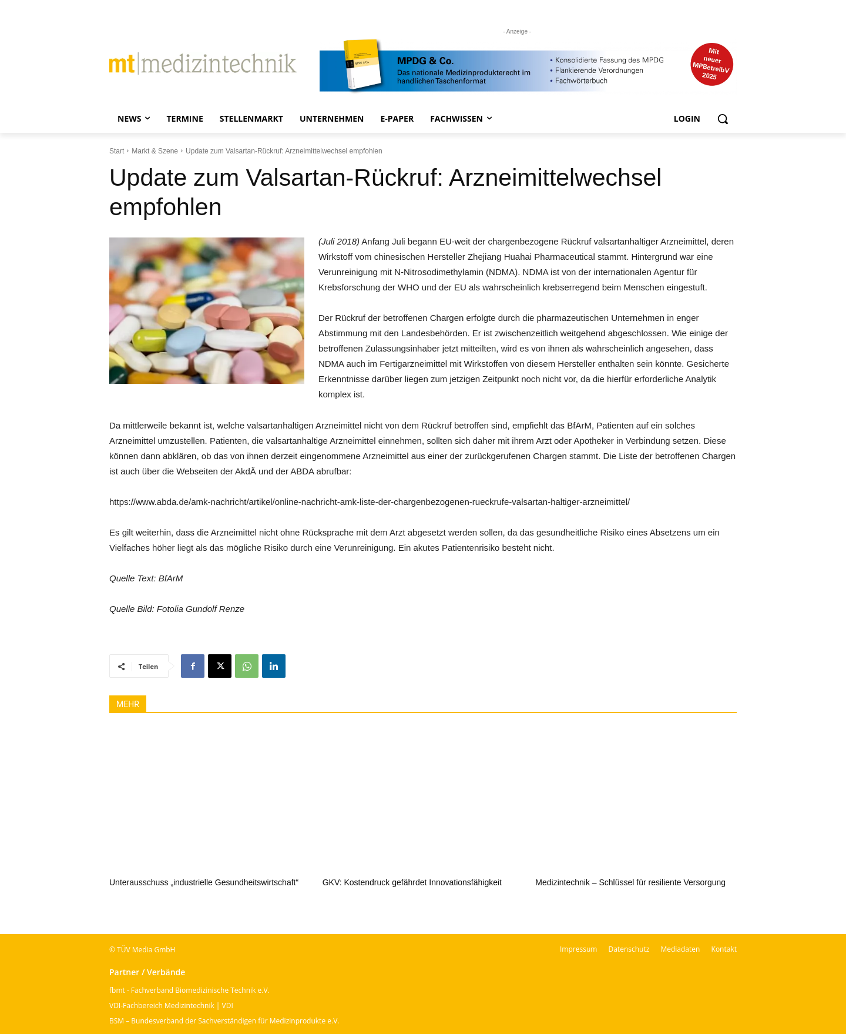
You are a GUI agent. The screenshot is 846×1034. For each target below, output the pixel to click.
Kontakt (724, 949)
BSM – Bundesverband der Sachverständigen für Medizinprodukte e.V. (224, 1021)
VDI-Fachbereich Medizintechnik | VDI (171, 1005)
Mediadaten (680, 949)
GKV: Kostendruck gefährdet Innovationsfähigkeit (412, 882)
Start (116, 151)
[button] (723, 119)
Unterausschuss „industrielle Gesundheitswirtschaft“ (203, 882)
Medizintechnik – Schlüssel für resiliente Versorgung (630, 882)
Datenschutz (628, 949)
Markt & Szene (155, 151)
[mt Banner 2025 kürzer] (528, 66)
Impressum (578, 949)
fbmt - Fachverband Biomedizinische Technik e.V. (189, 990)
